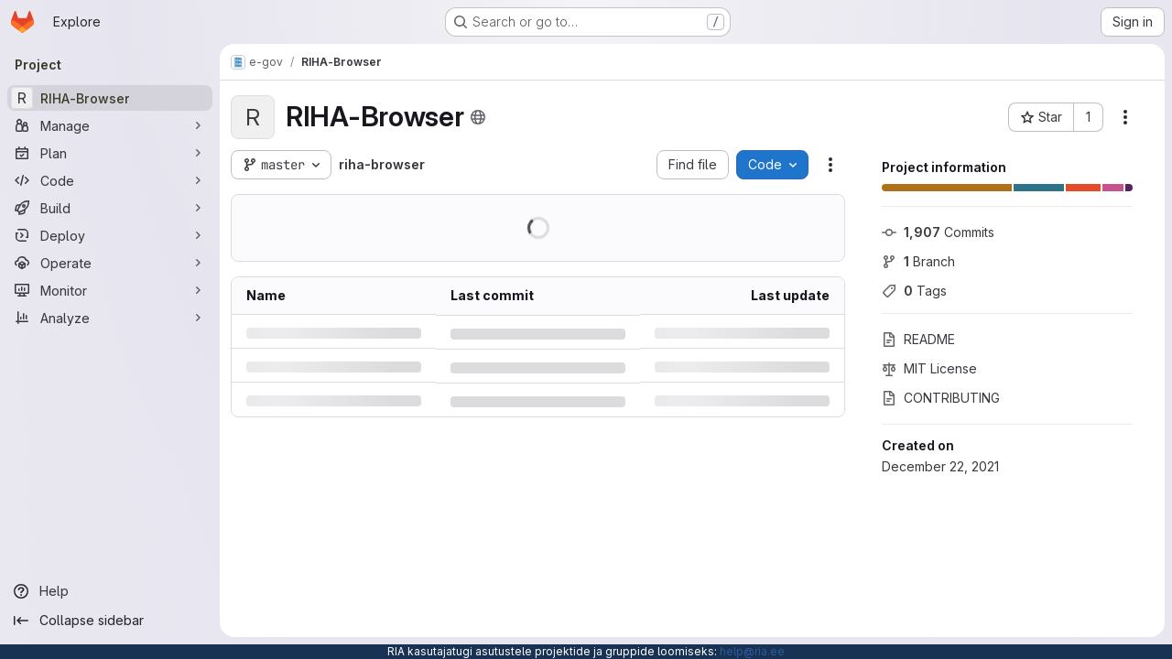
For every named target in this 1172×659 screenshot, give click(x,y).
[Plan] (109, 153)
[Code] (109, 180)
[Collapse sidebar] (109, 620)
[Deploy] (109, 235)
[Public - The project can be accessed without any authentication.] (478, 117)
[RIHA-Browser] (109, 98)
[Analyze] (109, 317)
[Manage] (109, 125)
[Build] (109, 208)
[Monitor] (109, 290)
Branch (918, 261)
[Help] (109, 591)
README (918, 339)
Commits (938, 232)
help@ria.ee (752, 651)
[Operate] (109, 262)
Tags (914, 290)
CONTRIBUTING (941, 397)
